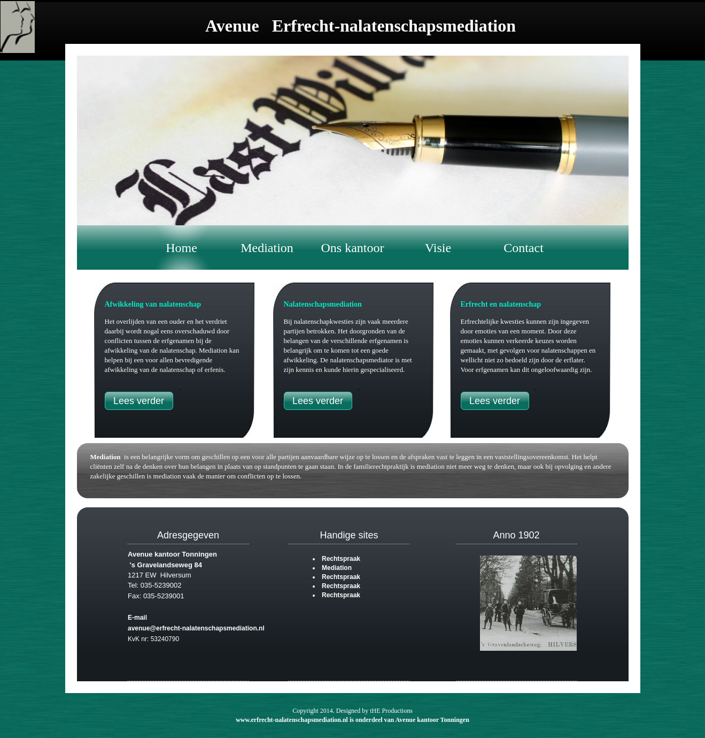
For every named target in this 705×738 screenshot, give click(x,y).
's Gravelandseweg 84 (165, 565)
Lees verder (138, 400)
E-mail (137, 617)
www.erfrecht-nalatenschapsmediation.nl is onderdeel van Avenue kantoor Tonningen (352, 720)
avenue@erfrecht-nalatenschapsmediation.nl (196, 628)
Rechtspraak (341, 558)
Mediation (105, 457)
